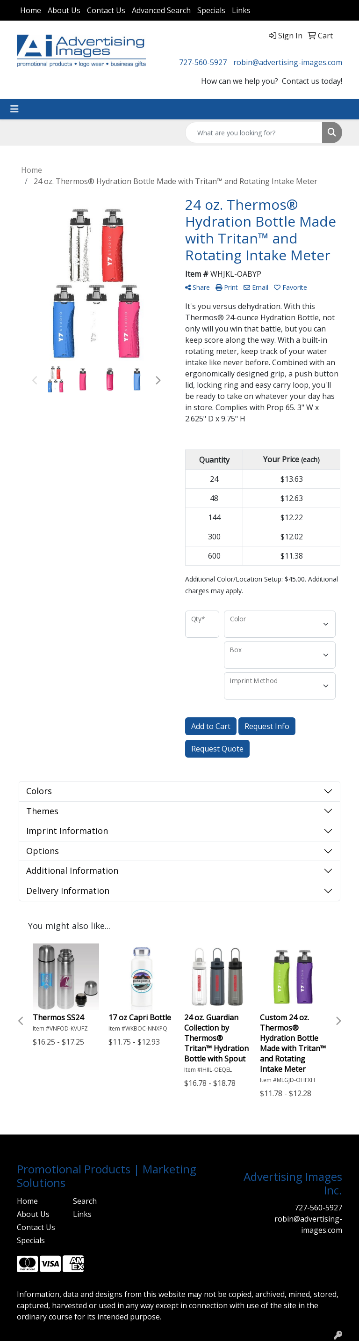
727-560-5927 (203, 62)
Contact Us (106, 10)
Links (241, 10)
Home (30, 10)
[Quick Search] (254, 132)
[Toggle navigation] (14, 109)
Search (85, 1201)
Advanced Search (161, 10)
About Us (64, 10)
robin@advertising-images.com (287, 62)
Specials (211, 10)
